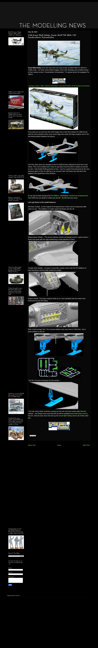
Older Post (86, 445)
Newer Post (32, 445)
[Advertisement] (46, 11)
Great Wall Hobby (65, 416)
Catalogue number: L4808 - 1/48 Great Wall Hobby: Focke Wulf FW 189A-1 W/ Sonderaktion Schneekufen (59, 86)
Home (59, 445)
